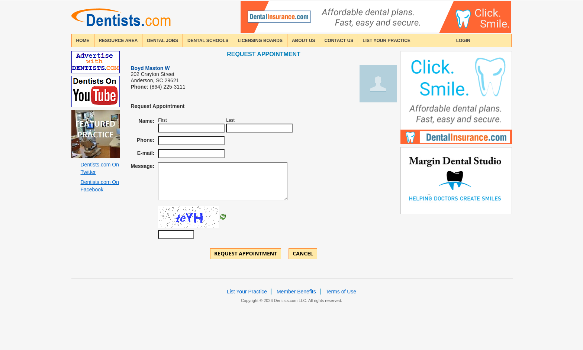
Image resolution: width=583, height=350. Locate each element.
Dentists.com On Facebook (100, 185)
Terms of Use (341, 292)
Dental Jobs (162, 40)
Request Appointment (245, 253)
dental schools (207, 40)
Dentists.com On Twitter (100, 168)
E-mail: (146, 153)
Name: (147, 121)
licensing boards (260, 40)
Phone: (145, 140)
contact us (339, 40)
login (463, 40)
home (83, 40)
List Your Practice (386, 40)
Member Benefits (296, 292)
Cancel (303, 253)
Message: (143, 166)
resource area (118, 40)
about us (303, 40)
